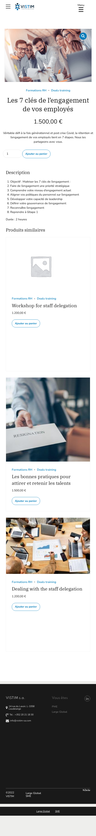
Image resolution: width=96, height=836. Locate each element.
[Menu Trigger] (81, 7)
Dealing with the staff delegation (47, 589)
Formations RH (36, 90)
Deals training (60, 90)
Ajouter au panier (36, 154)
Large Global (33, 793)
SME (28, 796)
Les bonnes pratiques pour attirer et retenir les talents (41, 479)
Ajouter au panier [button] (26, 323)
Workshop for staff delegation (44, 305)
